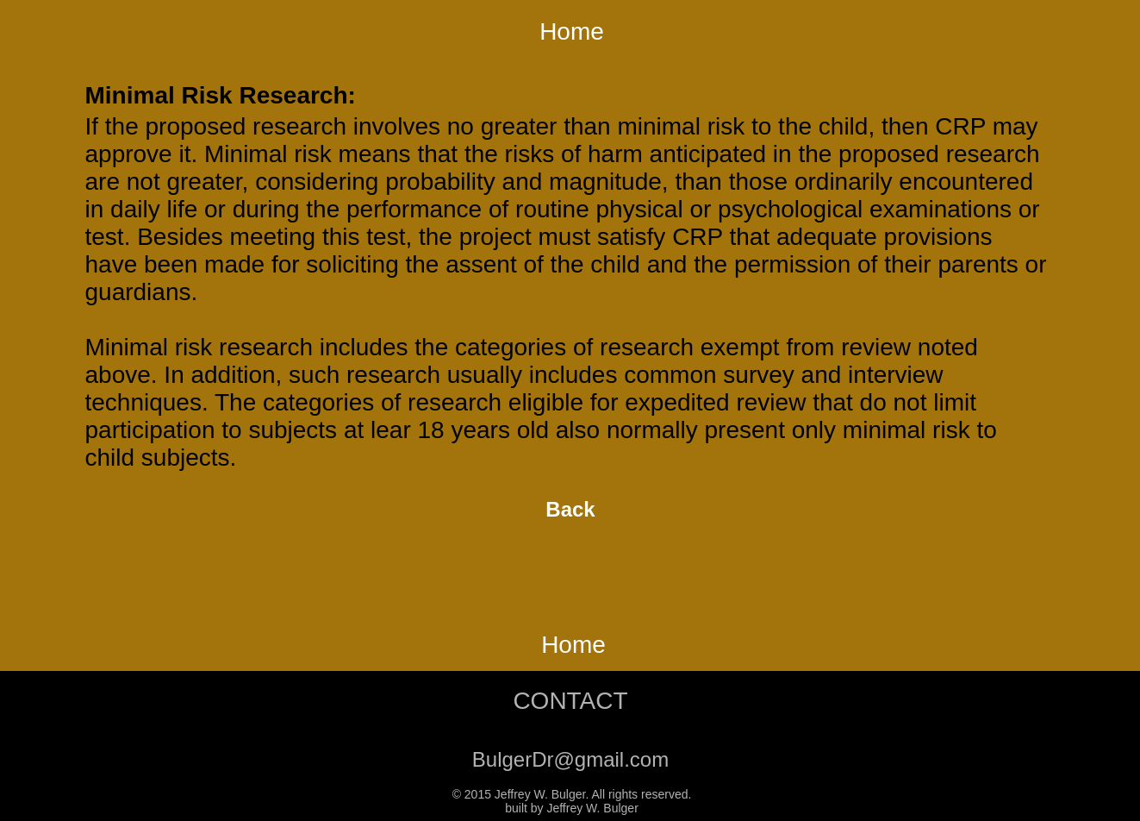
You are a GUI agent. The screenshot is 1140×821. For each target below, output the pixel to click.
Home (571, 31)
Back (570, 509)
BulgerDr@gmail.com (570, 759)
